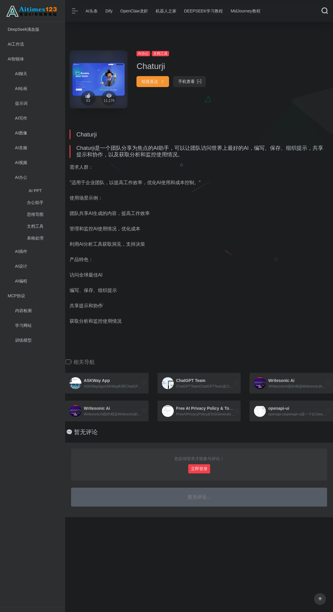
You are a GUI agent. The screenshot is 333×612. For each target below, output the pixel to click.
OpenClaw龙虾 (134, 11)
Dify (108, 11)
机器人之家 (166, 11)
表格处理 (35, 238)
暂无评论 (86, 432)
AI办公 (143, 54)
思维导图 (35, 214)
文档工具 (35, 226)
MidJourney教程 (245, 11)
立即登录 (199, 468)
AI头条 (92, 11)
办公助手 (35, 202)
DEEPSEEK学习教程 (203, 11)
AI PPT (35, 190)
